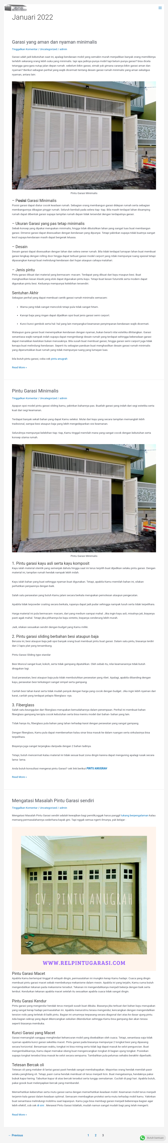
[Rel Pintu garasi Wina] (15, 8)
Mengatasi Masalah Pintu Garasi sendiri (53, 800)
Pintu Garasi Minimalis (35, 391)
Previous (15, 1135)
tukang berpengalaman (135, 815)
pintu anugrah (59, 358)
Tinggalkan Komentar (24, 49)
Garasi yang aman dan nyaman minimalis (54, 42)
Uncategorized (48, 49)
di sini (40, 1105)
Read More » (19, 367)
